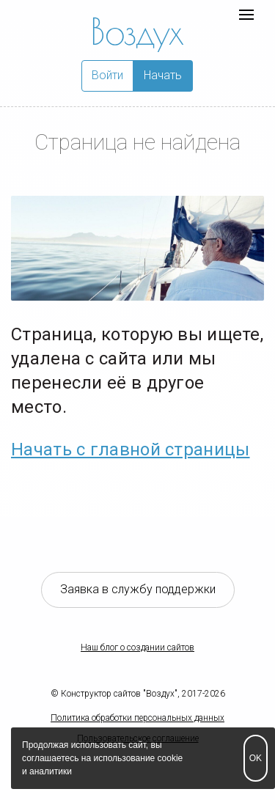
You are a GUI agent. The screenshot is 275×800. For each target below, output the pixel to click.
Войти (107, 75)
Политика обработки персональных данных (137, 718)
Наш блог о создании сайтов (137, 647)
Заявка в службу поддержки (138, 589)
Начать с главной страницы (130, 449)
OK (255, 758)
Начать (163, 75)
